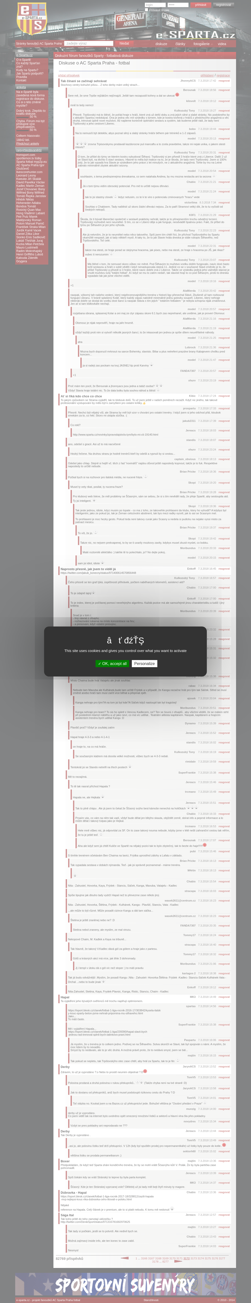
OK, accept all (112, 664)
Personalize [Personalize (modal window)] (144, 664)
